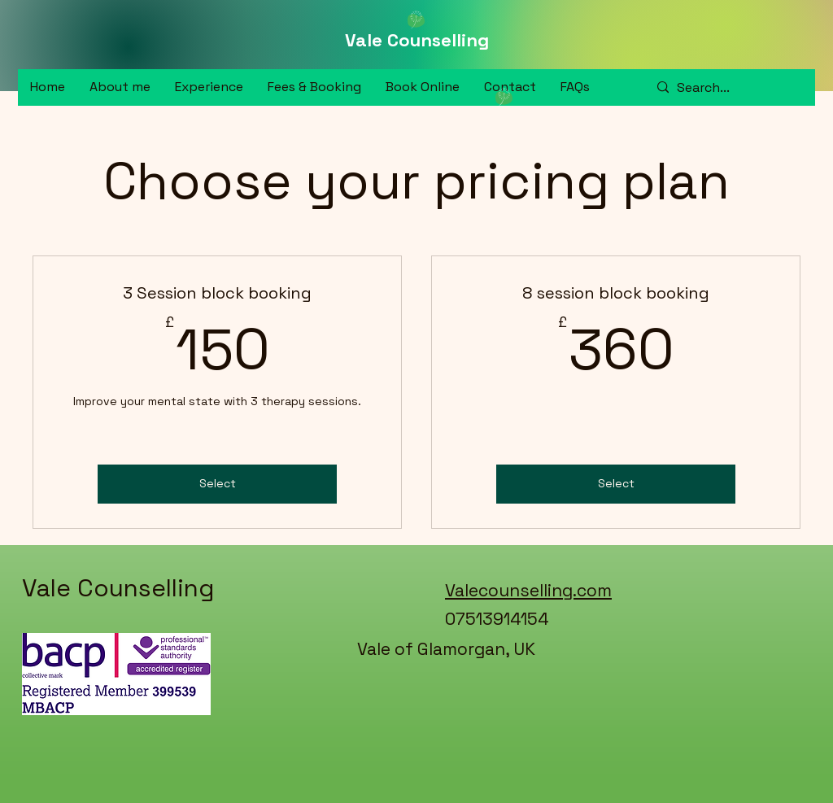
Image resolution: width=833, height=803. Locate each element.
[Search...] (723, 87)
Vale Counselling (417, 39)
